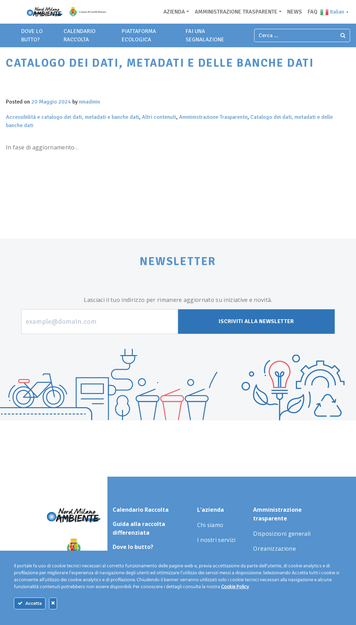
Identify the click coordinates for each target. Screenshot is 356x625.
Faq (312, 11)
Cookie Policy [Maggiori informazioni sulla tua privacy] (235, 587)
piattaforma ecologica (139, 35)
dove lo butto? (32, 35)
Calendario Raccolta (80, 35)
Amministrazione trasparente (236, 11)
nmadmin (89, 101)
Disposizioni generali (281, 533)
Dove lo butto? (133, 547)
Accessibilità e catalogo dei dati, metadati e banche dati (72, 117)
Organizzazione (274, 548)
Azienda (174, 11)
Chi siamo (210, 525)
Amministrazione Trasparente (213, 117)
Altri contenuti (159, 117)
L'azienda (210, 509)
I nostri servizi (216, 540)
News (294, 11)
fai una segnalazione (205, 35)
